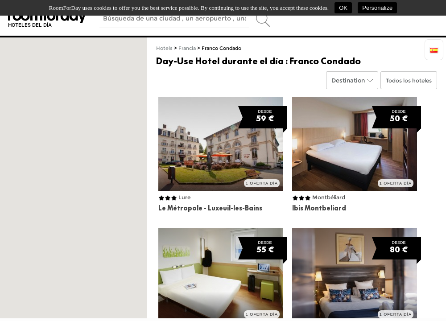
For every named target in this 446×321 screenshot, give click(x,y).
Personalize (377, 7)
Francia (187, 48)
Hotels (164, 48)
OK (343, 7)
